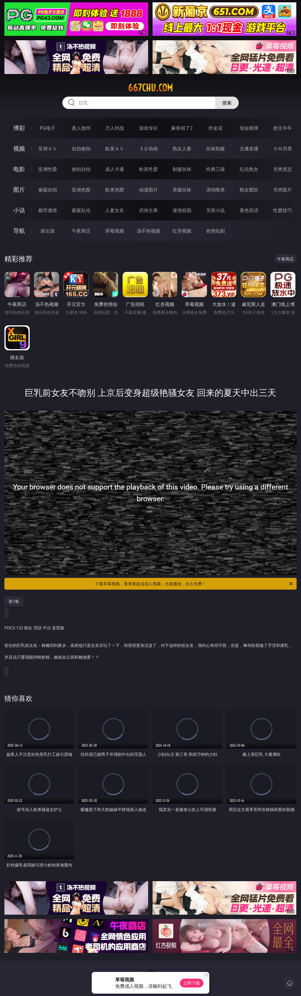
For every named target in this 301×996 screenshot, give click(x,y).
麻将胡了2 (182, 128)
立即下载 (191, 983)
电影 (19, 169)
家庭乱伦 (81, 210)
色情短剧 (215, 231)
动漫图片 (148, 189)
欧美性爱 (148, 169)
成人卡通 (114, 169)
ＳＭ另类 (282, 148)
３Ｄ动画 (148, 148)
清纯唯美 (215, 189)
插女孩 (48, 231)
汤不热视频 (148, 231)
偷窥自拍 (47, 189)
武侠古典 (148, 210)
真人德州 (81, 128)
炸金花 (215, 128)
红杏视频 (182, 231)
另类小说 (215, 210)
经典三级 (215, 169)
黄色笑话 (249, 210)
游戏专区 (148, 128)
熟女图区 (249, 189)
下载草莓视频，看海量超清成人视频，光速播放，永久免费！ (194, 583)
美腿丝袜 (182, 189)
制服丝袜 (182, 169)
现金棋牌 (249, 128)
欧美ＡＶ (114, 148)
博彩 (19, 128)
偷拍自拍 (81, 169)
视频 (19, 148)
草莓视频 (114, 231)
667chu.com (150, 88)
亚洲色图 (81, 189)
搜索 (227, 103)
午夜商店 (81, 231)
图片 (19, 190)
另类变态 (282, 169)
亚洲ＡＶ (47, 148)
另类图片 (282, 189)
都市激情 (47, 210)
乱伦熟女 (249, 169)
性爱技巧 (282, 210)
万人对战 (114, 128)
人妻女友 (114, 210)
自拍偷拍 (81, 148)
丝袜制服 (215, 148)
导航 (19, 231)
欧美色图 (114, 189)
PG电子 (47, 128)
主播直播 (249, 148)
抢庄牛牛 (282, 128)
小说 (19, 210)
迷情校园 (182, 210)
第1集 (14, 601)
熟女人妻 (182, 148)
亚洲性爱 (47, 169)
